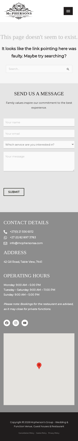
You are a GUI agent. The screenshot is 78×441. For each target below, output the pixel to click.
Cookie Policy (41, 433)
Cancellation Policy (26, 433)
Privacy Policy (53, 433)
